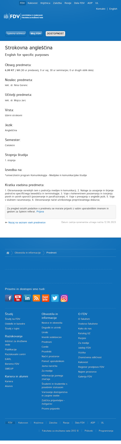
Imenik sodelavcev (52, 337)
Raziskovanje (14, 336)
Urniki (45, 332)
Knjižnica (45, 3)
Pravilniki (46, 351)
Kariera (9, 381)
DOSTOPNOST (55, 33)
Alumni (9, 386)
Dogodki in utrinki (51, 327)
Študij (9, 314)
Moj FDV (36, 33)
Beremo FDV (12, 364)
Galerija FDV (85, 376)
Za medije (47, 371)
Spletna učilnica (16, 33)
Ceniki (45, 347)
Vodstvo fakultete (88, 324)
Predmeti (51, 253)
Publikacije (11, 349)
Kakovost (33, 3)
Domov (8, 253)
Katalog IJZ (84, 333)
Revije (68, 3)
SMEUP (9, 369)
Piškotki (89, 431)
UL (96, 3)
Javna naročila (49, 366)
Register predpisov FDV (91, 367)
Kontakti (100, 9)
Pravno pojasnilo (51, 409)
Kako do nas (85, 328)
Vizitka (82, 352)
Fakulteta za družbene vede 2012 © (60, 431)
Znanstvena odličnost (90, 357)
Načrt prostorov (50, 356)
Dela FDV (79, 3)
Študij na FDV (12, 319)
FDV (22, 3)
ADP (90, 3)
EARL (8, 359)
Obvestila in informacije (28, 253)
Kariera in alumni (16, 376)
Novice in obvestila (52, 323)
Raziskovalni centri (15, 354)
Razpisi (82, 338)
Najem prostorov (87, 372)
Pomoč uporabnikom (53, 361)
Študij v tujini (12, 328)
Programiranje (106, 431)
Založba (57, 3)
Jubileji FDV (84, 348)
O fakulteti (84, 319)
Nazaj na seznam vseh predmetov (26, 222)
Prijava (40, 211)
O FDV (82, 314)
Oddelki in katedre (15, 324)
